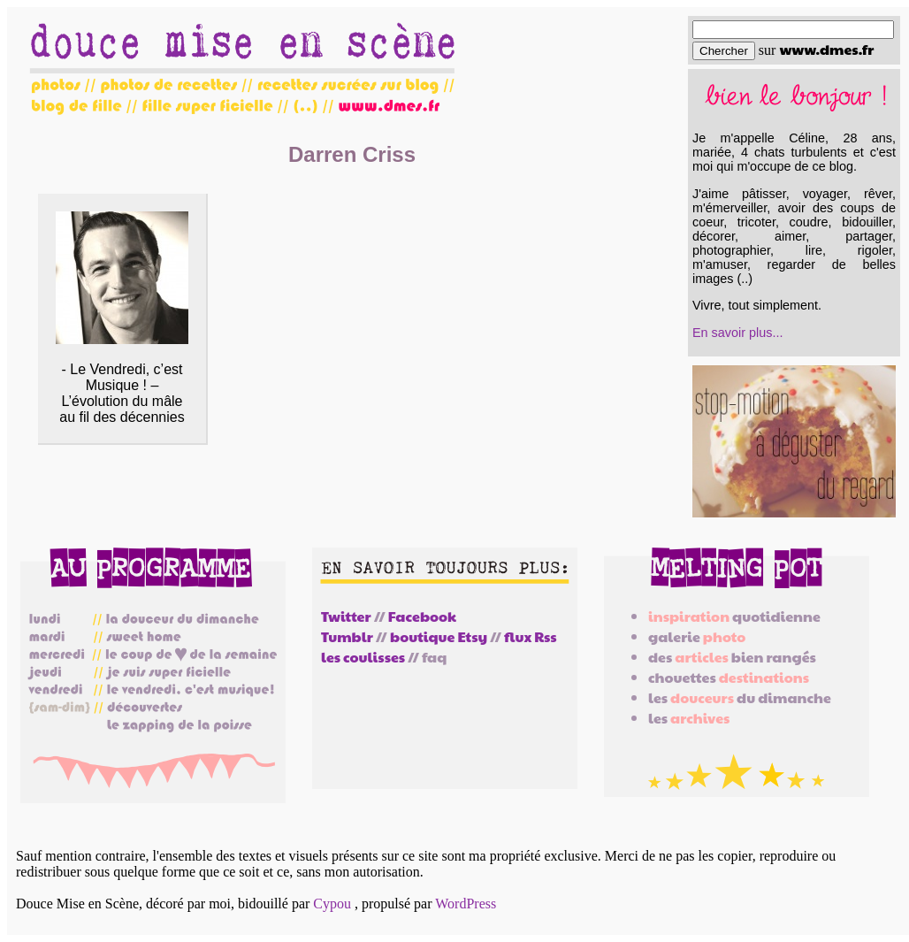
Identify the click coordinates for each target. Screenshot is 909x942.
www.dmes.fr (826, 49)
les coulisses (363, 657)
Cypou (332, 903)
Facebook (422, 616)
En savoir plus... (737, 332)
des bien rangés (732, 657)
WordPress (465, 903)
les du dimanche (739, 697)
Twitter (346, 616)
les (688, 718)
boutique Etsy (438, 636)
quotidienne (734, 616)
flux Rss (530, 636)
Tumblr (347, 636)
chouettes (728, 677)
